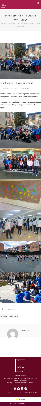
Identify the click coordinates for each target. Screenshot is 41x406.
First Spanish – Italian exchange (16, 83)
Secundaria (14, 316)
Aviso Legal (9, 382)
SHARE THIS (8, 309)
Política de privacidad (21, 382)
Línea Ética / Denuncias (17, 404)
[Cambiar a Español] (20, 399)
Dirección (6, 88)
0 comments (25, 88)
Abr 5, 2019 (15, 88)
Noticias (4, 316)
